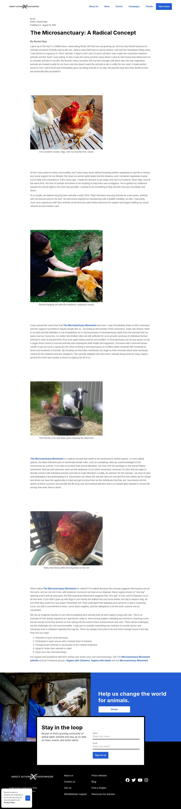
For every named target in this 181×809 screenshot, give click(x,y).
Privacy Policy (9, 802)
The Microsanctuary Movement (79, 325)
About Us (93, 6)
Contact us (69, 781)
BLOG (32, 19)
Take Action (164, 6)
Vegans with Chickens (78, 660)
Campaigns (134, 6)
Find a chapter (98, 788)
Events (119, 6)
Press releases (99, 775)
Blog (93, 781)
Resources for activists (103, 794)
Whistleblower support (75, 794)
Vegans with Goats (101, 660)
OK (28, 798)
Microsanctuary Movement (134, 660)
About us (68, 775)
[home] (25, 6)
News (107, 6)
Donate (149, 6)
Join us (67, 788)
